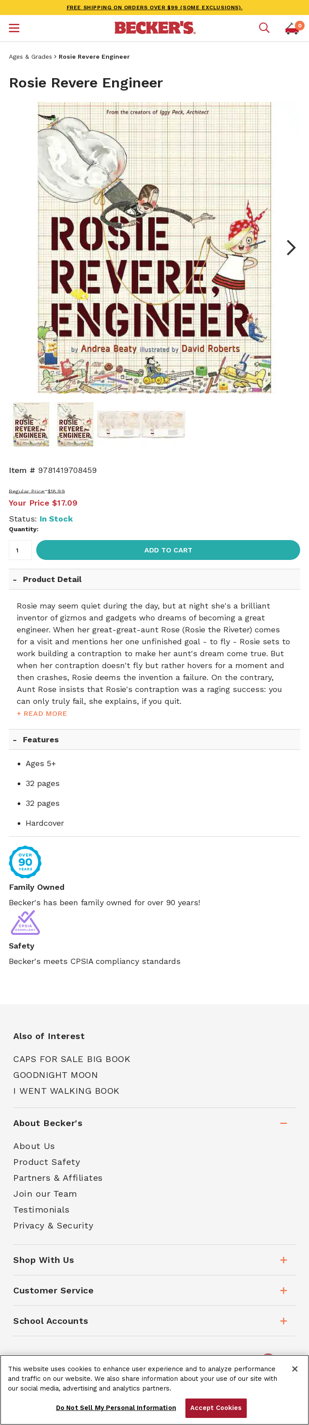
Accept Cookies (216, 1408)
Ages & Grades (30, 56)
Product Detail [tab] (52, 579)
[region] (154, 1390)
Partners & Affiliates (58, 1177)
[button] (14, 29)
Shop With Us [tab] (43, 1260)
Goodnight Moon (55, 1075)
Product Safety (46, 1162)
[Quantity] (20, 550)
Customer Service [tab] (53, 1290)
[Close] (295, 1369)
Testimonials (41, 1209)
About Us (34, 1146)
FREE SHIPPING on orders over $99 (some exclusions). (155, 7)
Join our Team (45, 1193)
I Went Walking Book (66, 1090)
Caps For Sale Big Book (71, 1059)
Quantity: (23, 529)
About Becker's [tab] (47, 1123)
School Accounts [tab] (50, 1320)
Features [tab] (41, 739)
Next (287, 248)
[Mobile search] (264, 28)
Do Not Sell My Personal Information (116, 1408)
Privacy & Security (53, 1225)
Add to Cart (168, 550)
